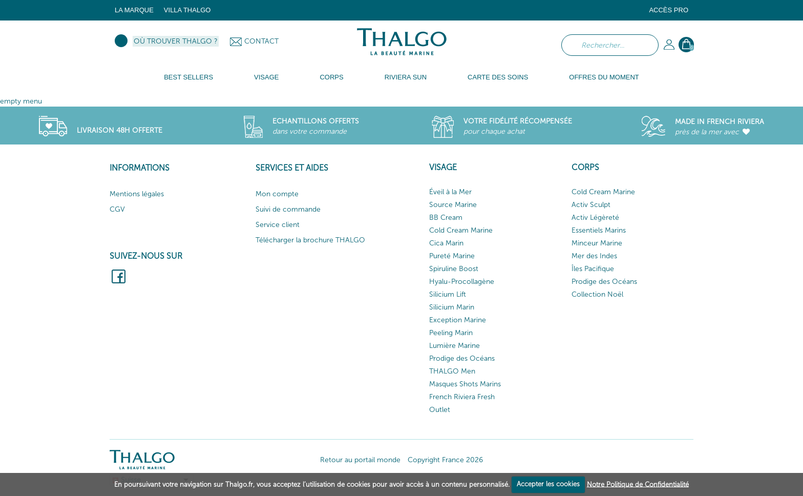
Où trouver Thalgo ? (176, 41)
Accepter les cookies (548, 484)
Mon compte (277, 194)
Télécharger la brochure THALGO (310, 240)
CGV (117, 209)
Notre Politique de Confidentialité (638, 484)
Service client (278, 224)
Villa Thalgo (187, 10)
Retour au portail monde (360, 460)
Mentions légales (137, 194)
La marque (134, 10)
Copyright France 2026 (445, 460)
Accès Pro (668, 10)
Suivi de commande (288, 209)
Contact (261, 41)
